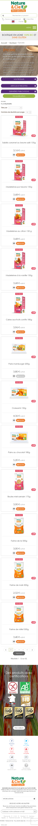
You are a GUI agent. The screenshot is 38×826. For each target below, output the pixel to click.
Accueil (4, 43)
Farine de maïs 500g (19, 585)
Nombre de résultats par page (12, 112)
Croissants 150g (19, 408)
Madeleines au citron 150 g (19, 231)
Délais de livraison (28, 817)
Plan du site (7, 816)
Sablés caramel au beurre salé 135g (19, 142)
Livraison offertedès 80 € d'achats (12, 760)
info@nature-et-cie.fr (11, 768)
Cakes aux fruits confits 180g (19, 319)
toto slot (4, 825)
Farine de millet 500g (19, 629)
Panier (22, 21)
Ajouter (20, 155)
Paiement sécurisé (14, 817)
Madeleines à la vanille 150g (19, 275)
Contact (23, 816)
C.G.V (15, 816)
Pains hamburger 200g (19, 364)
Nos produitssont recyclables (26, 768)
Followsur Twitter (26, 744)
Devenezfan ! (11, 744)
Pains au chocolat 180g (19, 452)
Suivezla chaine (26, 752)
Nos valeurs (19, 728)
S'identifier (30, 19)
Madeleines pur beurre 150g (19, 187)
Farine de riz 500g (19, 541)
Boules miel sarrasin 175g (19, 496)
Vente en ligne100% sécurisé (26, 760)
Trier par (4, 108)
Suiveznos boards (12, 752)
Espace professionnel (13, 19)
